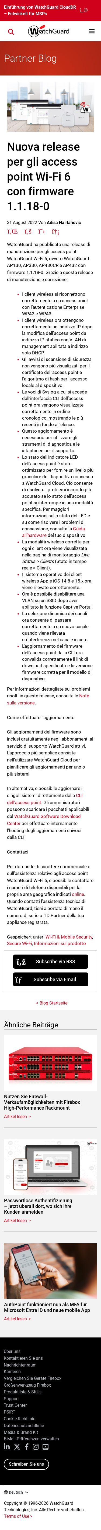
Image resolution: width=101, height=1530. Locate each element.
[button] (92, 31)
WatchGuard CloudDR (55, 7)
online (78, 894)
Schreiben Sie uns (26, 1464)
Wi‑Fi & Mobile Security (69, 937)
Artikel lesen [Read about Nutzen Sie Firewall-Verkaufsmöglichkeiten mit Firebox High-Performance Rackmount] (15, 1116)
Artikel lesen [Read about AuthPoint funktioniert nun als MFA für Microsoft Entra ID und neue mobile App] (15, 1318)
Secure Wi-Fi (19, 943)
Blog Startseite (53, 1003)
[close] (83, 11)
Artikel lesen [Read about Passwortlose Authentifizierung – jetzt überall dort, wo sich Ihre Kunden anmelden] (15, 1220)
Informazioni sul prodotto (60, 943)
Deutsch (16, 1492)
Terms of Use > (18, 1516)
